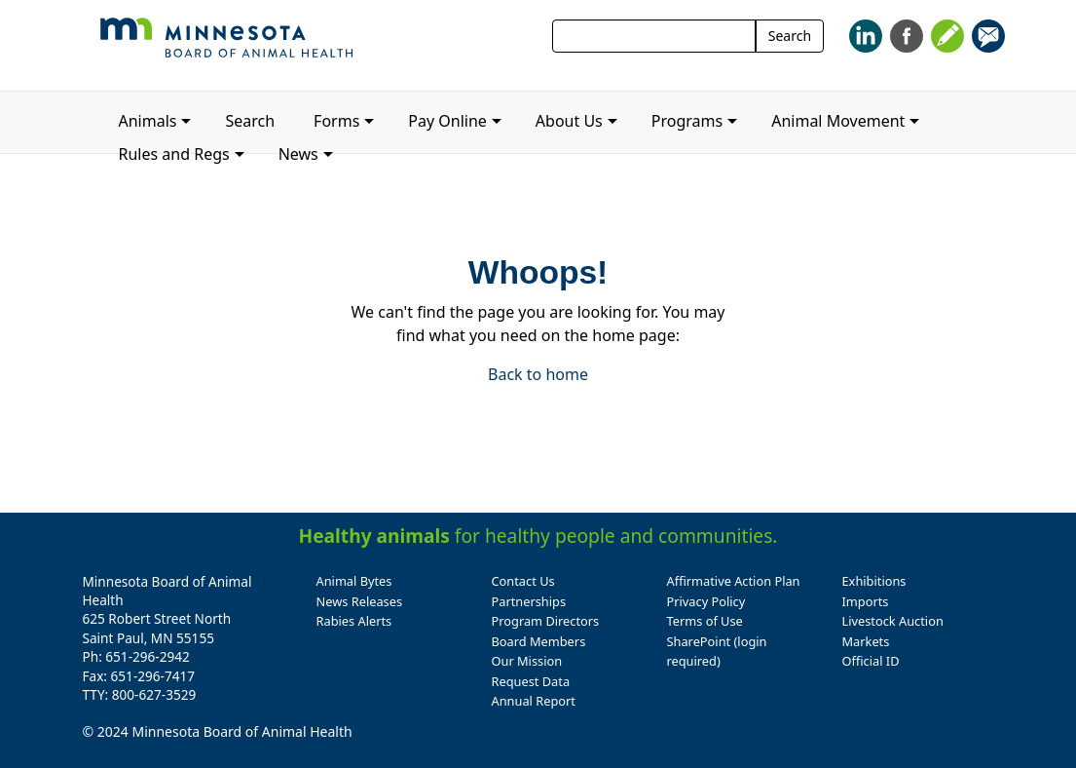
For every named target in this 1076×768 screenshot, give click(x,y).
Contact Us (523, 581)
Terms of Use (705, 621)
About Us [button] (569, 121)
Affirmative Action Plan (733, 581)
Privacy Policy (706, 601)
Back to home (538, 374)
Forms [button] (336, 121)
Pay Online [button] (447, 121)
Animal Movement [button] (838, 121)
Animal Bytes (354, 581)
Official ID (871, 661)
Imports (865, 601)
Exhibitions (874, 581)
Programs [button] (687, 121)
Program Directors (546, 621)
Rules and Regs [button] (174, 154)
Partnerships (529, 601)
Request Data (531, 681)
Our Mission (527, 661)
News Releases (359, 601)
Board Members (539, 641)
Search (789, 35)
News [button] (298, 154)
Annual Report (533, 701)
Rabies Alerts (354, 621)
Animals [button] (148, 121)
